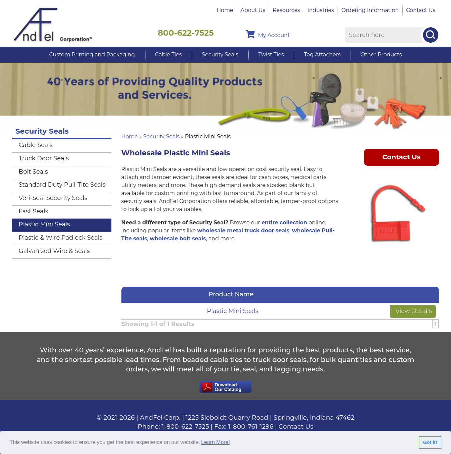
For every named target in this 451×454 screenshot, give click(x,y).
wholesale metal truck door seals (243, 230)
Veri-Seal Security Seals (53, 198)
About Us (253, 10)
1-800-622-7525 (185, 426)
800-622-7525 (186, 33)
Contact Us (420, 10)
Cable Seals (36, 145)
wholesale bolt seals (178, 238)
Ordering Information (370, 10)
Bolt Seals (33, 171)
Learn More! (215, 442)
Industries (321, 10)
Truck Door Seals (44, 158)
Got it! (430, 442)
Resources (286, 10)
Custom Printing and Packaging (92, 54)
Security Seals (220, 54)
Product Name (233, 294)
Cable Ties (168, 54)
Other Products (381, 54)
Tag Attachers (322, 54)
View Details (413, 311)
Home (224, 10)
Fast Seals (33, 211)
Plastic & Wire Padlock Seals (60, 237)
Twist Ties (271, 54)
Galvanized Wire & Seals (54, 251)
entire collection (284, 222)
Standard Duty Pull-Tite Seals (62, 184)
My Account (268, 34)
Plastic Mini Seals (232, 311)
